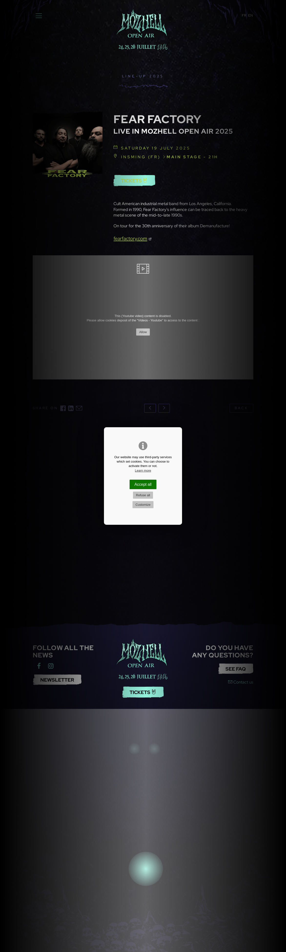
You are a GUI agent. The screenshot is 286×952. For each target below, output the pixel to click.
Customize (142, 504)
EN (250, 15)
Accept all (143, 484)
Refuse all (143, 495)
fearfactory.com (130, 238)
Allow (143, 332)
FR (244, 15)
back (241, 408)
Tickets (134, 180)
